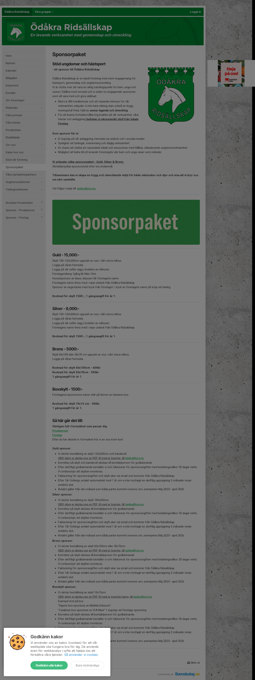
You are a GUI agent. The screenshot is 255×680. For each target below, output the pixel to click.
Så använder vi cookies (81, 655)
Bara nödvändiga (87, 665)
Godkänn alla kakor (49, 665)
